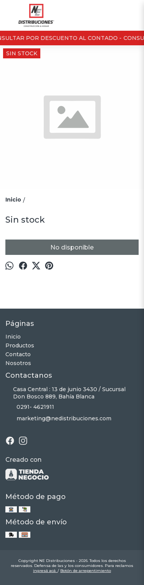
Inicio (13, 336)
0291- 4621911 (29, 407)
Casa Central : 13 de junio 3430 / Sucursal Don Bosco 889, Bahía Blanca (65, 393)
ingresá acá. (45, 570)
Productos (19, 345)
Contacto (18, 354)
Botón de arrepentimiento (85, 570)
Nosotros (18, 363)
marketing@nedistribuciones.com (58, 418)
